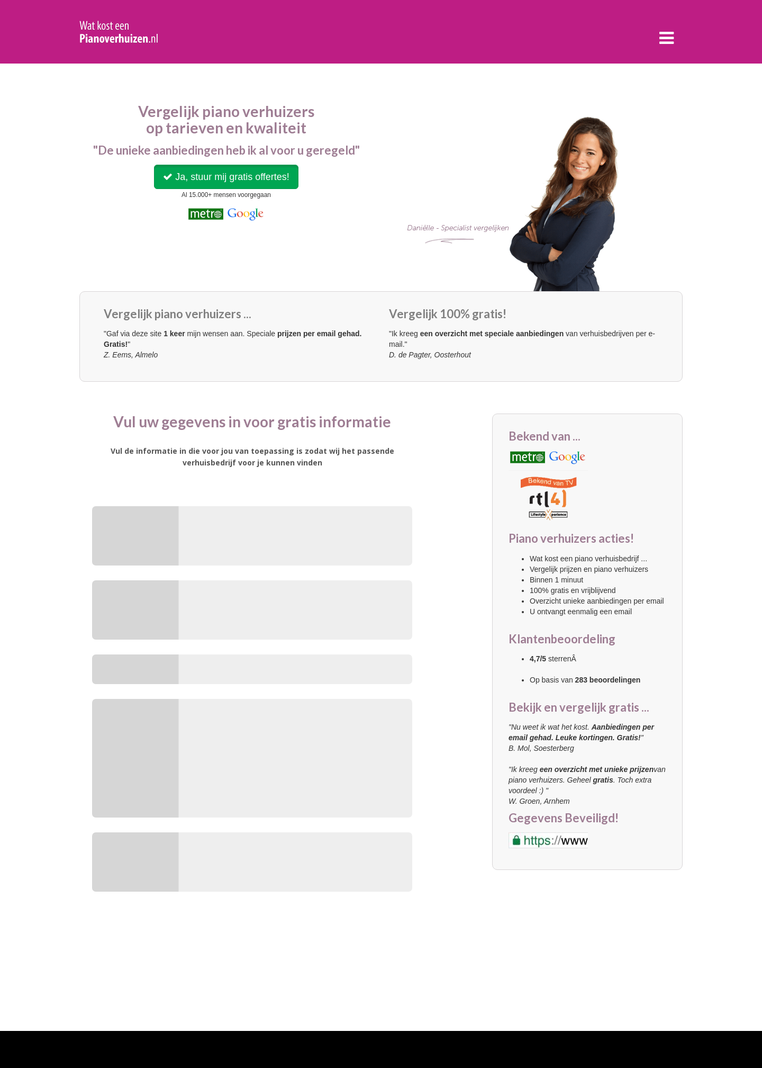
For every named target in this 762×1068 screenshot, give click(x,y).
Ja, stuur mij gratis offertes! (226, 177)
